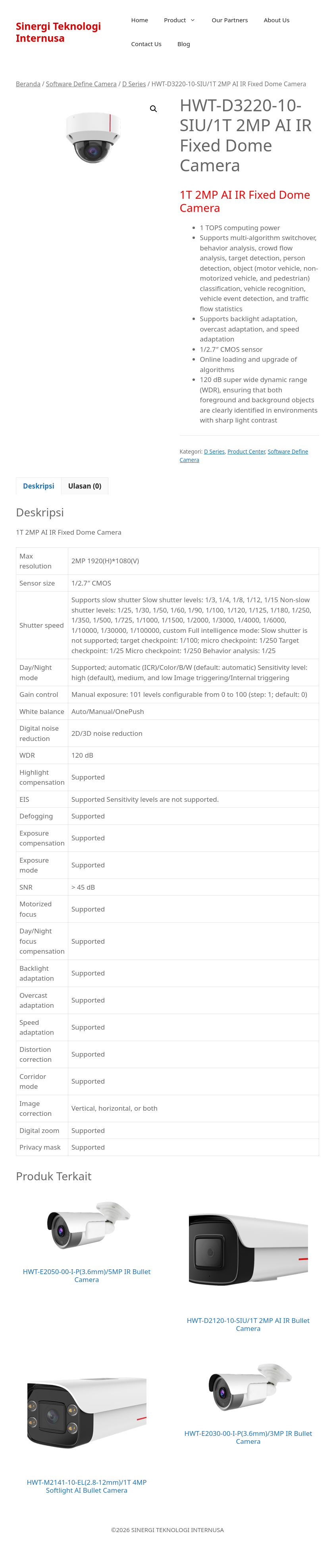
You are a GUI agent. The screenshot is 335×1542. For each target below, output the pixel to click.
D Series (134, 84)
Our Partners (230, 20)
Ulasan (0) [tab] (85, 486)
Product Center (246, 451)
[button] (153, 109)
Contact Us (146, 44)
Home (139, 20)
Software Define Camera (81, 84)
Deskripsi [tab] (38, 486)
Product (184, 20)
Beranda (28, 84)
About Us (277, 20)
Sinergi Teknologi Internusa (58, 32)
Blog (183, 44)
